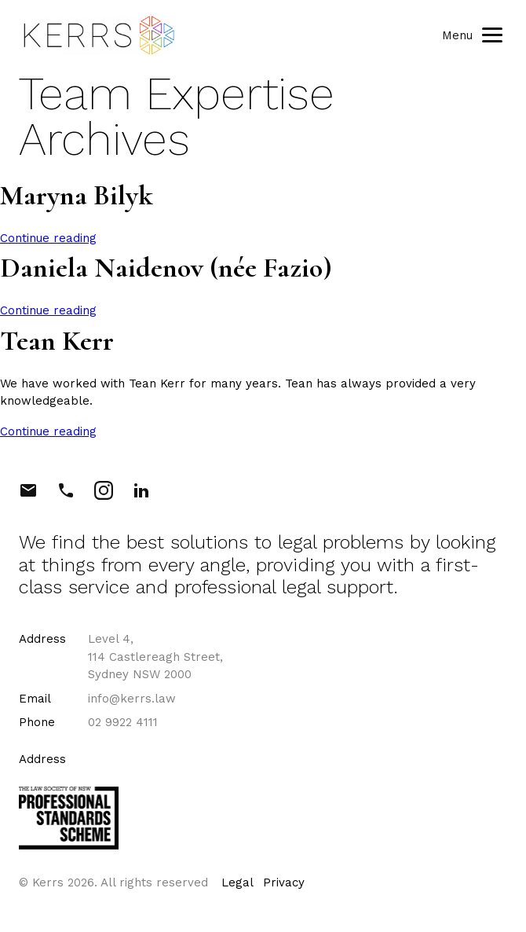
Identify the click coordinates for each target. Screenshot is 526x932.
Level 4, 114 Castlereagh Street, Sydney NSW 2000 (155, 656)
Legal (237, 882)
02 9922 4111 (123, 722)
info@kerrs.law (132, 699)
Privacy (284, 882)
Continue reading (48, 238)
